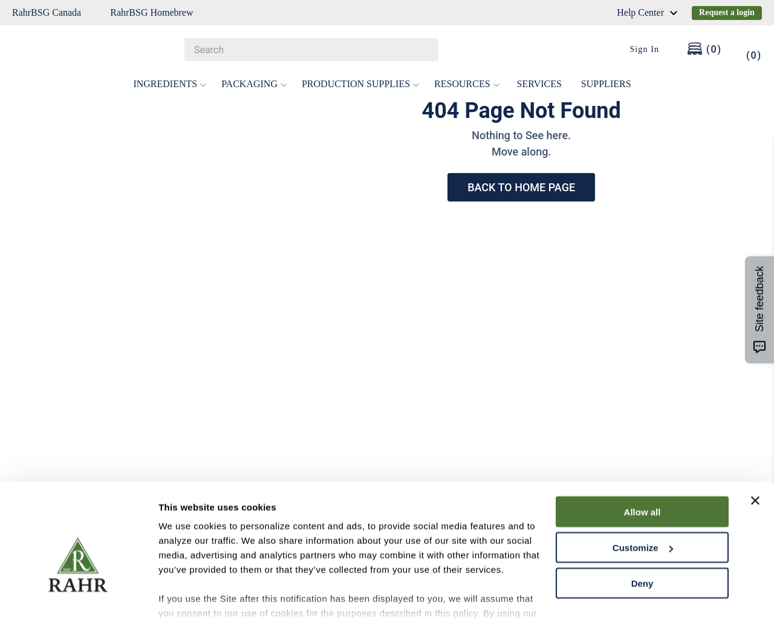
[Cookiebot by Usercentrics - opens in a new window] (78, 595)
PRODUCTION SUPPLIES (361, 84)
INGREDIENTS (170, 84)
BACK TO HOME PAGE (521, 187)
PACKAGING (254, 84)
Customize (643, 483)
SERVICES (539, 84)
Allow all (642, 447)
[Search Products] (423, 49)
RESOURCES (466, 84)
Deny (642, 519)
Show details (186, 595)
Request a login (727, 12)
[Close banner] (755, 436)
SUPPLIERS (606, 84)
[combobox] (311, 49)
